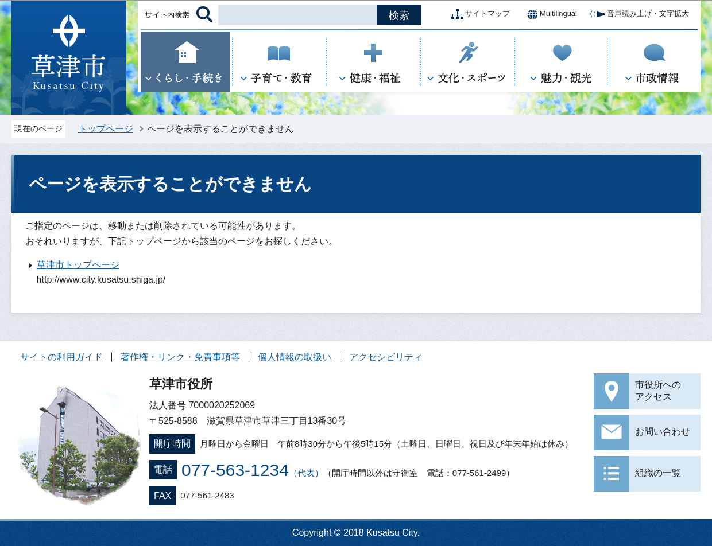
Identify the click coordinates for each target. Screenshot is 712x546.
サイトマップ (478, 14)
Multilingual (549, 14)
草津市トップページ (78, 265)
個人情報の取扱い (294, 357)
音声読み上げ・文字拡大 (639, 14)
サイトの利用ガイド (61, 357)
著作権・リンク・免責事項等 (180, 357)
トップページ (105, 129)
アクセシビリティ (386, 357)
